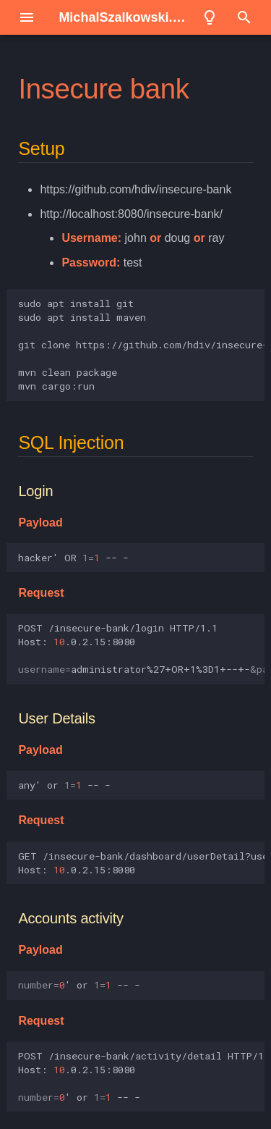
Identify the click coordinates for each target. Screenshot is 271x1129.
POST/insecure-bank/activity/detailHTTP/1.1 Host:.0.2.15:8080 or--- (141, 1076)
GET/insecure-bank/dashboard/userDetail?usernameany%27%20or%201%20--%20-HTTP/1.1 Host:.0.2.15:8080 (141, 862)
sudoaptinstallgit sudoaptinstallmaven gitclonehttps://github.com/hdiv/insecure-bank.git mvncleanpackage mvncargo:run (141, 345)
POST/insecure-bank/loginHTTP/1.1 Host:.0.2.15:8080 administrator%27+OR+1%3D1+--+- (141, 648)
